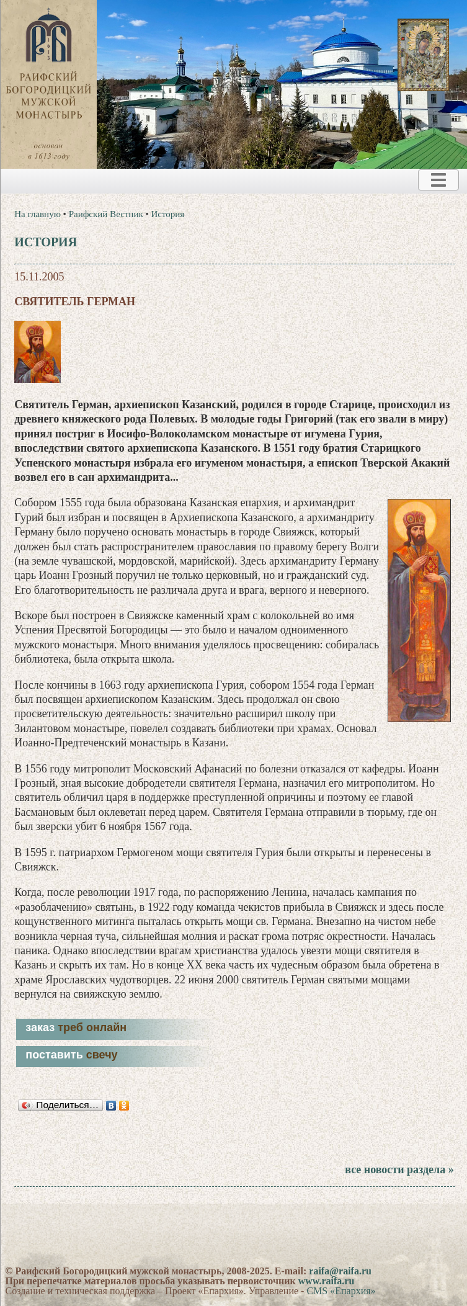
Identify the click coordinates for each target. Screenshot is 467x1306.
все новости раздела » (399, 1169)
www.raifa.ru (326, 1281)
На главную (37, 214)
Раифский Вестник (106, 214)
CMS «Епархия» (340, 1291)
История (167, 214)
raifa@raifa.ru (340, 1271)
